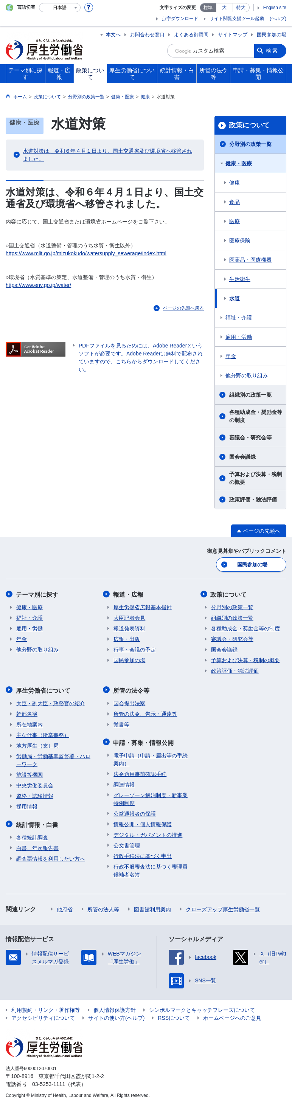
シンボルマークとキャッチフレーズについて (202, 1008)
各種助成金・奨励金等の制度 (255, 416)
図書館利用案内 (152, 907)
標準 (208, 7)
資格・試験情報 (34, 794)
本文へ (113, 34)
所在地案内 (29, 723)
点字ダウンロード (180, 18)
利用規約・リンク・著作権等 (45, 1008)
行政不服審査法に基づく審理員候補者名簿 (150, 868)
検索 (272, 51)
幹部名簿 (26, 712)
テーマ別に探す (37, 594)
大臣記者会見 (129, 617)
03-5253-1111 (48, 1082)
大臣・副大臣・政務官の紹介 (50, 702)
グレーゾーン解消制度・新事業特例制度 (150, 797)
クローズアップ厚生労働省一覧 (223, 907)
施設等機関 (29, 773)
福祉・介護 (238, 318)
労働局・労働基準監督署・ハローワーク (53, 759)
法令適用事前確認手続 (139, 772)
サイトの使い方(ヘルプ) (116, 1016)
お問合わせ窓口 (147, 34)
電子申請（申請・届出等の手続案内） (150, 757)
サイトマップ (232, 34)
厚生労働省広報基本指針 (142, 606)
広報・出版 (126, 638)
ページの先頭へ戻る (183, 308)
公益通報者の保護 (134, 811)
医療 (234, 221)
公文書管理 (126, 843)
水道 (234, 298)
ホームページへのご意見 (232, 1016)
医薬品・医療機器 (250, 260)
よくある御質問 (191, 34)
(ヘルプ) (278, 18)
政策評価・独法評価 (253, 499)
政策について (249, 125)
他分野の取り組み (246, 375)
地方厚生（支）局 (37, 744)
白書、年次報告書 (37, 846)
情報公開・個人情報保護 (142, 822)
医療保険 (239, 240)
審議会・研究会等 (250, 437)
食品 (234, 202)
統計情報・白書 (37, 822)
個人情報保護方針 (114, 1008)
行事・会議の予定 (134, 649)
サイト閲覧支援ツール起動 (237, 18)
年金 (230, 356)
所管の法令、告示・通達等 (145, 712)
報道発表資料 (129, 628)
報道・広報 (128, 594)
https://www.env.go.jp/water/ (38, 285)
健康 (234, 183)
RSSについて (174, 1016)
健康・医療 (238, 163)
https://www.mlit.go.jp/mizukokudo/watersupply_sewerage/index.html (86, 253)
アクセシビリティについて (43, 1016)
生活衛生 (239, 279)
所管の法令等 (131, 689)
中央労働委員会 (34, 784)
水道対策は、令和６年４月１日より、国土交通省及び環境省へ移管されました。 (107, 155)
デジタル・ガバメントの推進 (147, 833)
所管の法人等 (103, 907)
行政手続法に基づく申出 (142, 854)
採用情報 (26, 805)
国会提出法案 (129, 702)
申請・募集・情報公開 (143, 740)
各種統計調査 (32, 835)
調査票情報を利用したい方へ (50, 856)
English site (274, 7)
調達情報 (124, 782)
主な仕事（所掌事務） (42, 734)
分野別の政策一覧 (250, 144)
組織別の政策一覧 (250, 395)
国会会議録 (242, 457)
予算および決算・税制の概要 (255, 478)
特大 (240, 7)
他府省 (65, 907)
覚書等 (121, 723)
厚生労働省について (43, 689)
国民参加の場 (271, 34)
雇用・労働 (238, 337)
